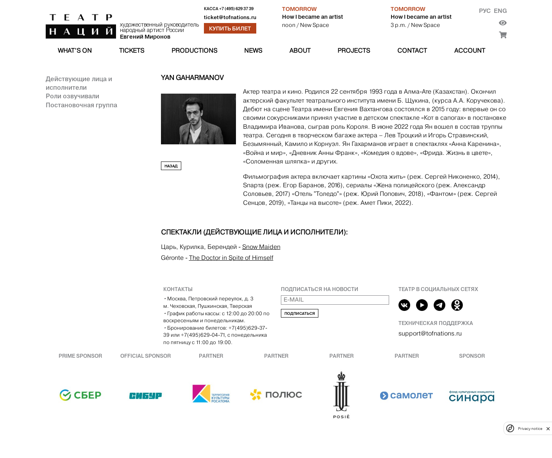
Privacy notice (530, 428)
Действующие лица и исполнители (79, 83)
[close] (548, 428)
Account (469, 50)
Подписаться (299, 313)
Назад (171, 166)
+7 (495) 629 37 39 (236, 8)
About (300, 50)
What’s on (75, 50)
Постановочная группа (81, 105)
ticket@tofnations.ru (230, 17)
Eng (500, 10)
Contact (412, 50)
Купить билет (230, 28)
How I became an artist (312, 16)
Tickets (131, 50)
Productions (194, 50)
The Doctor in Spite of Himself (231, 257)
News (253, 50)
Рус (485, 10)
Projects (354, 50)
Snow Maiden (261, 246)
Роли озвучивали (72, 96)
